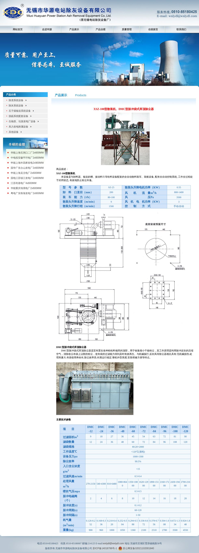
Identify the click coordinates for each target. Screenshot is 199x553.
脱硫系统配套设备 (20, 116)
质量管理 (127, 29)
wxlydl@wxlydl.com (113, 543)
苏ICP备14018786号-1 (105, 548)
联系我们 (181, 29)
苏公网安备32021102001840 (138, 548)
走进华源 (47, 29)
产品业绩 (100, 29)
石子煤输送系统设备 (21, 110)
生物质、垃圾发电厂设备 (24, 121)
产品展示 (74, 29)
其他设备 (15, 132)
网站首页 (18, 29)
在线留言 (153, 29)
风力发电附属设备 (20, 126)
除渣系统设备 (18, 100)
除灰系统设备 (18, 105)
